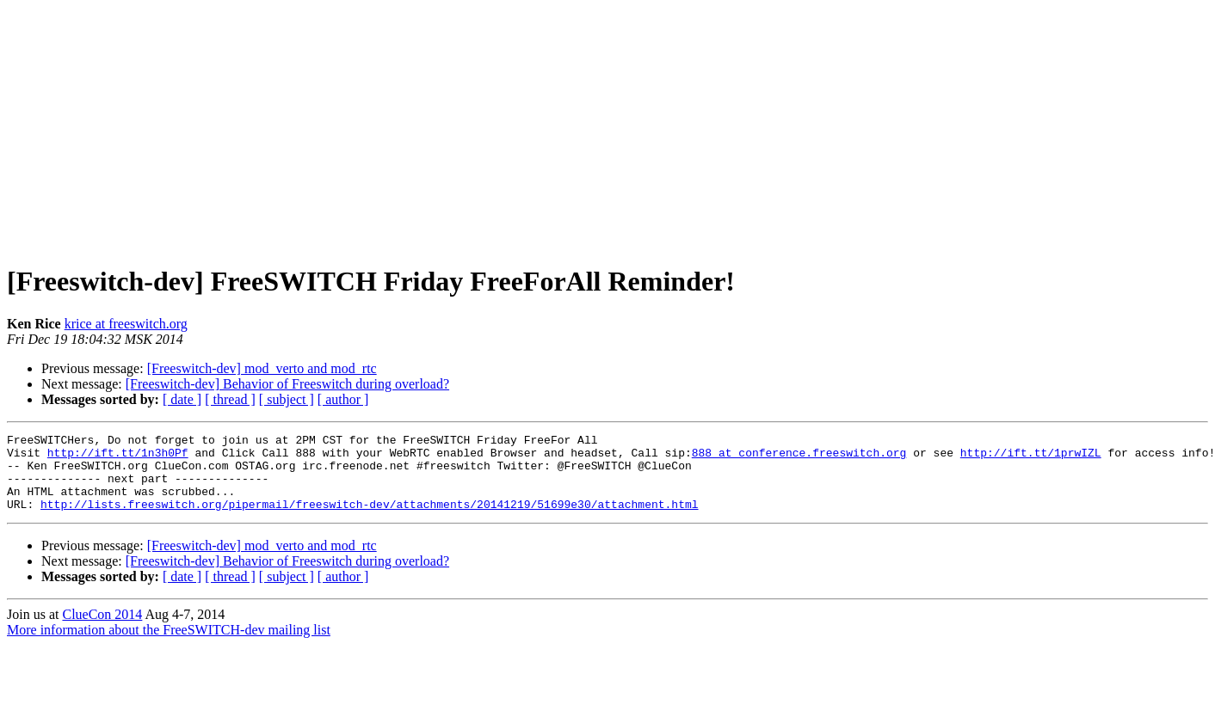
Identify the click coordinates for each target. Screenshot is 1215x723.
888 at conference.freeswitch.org (799, 457)
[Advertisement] (607, 127)
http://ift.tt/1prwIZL (1030, 457)
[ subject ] (286, 399)
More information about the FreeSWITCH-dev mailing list (168, 645)
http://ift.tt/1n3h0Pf (117, 457)
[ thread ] (230, 399)
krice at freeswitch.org (126, 323)
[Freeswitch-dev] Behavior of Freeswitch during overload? (287, 384)
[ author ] (343, 399)
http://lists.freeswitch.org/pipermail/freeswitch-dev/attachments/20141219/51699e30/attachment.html (369, 519)
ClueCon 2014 (102, 629)
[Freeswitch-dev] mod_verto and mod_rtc (262, 368)
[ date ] (182, 399)
